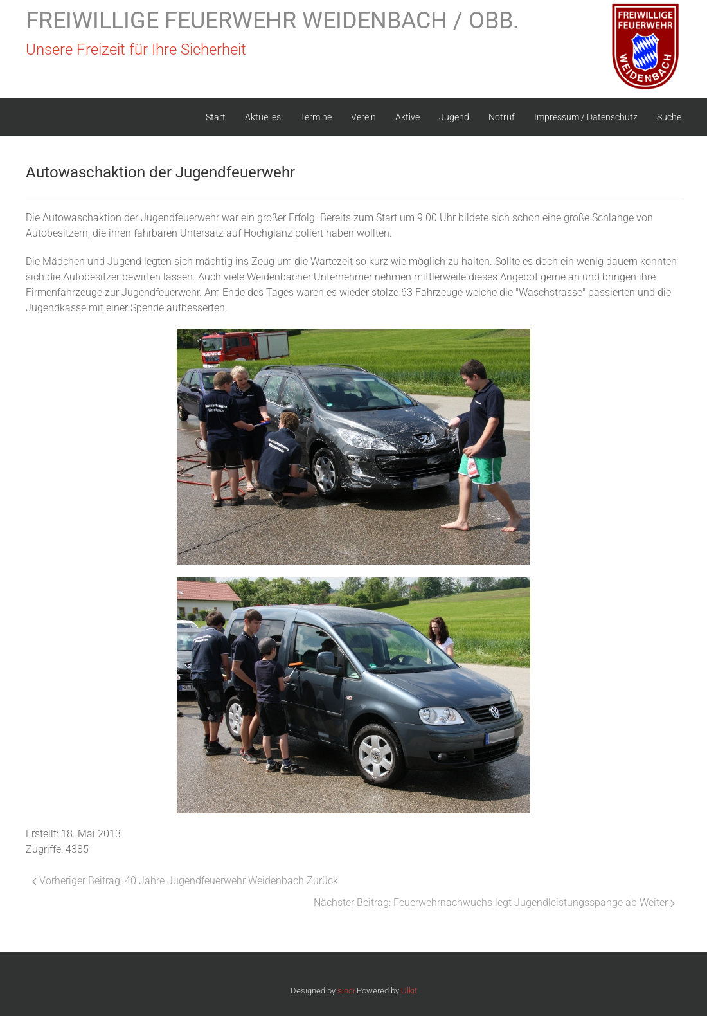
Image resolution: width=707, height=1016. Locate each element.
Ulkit (409, 990)
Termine (316, 117)
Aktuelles (263, 117)
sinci (346, 990)
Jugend (454, 117)
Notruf (501, 117)
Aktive (407, 117)
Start (216, 117)
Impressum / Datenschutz (586, 117)
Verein (363, 117)
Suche (669, 117)
